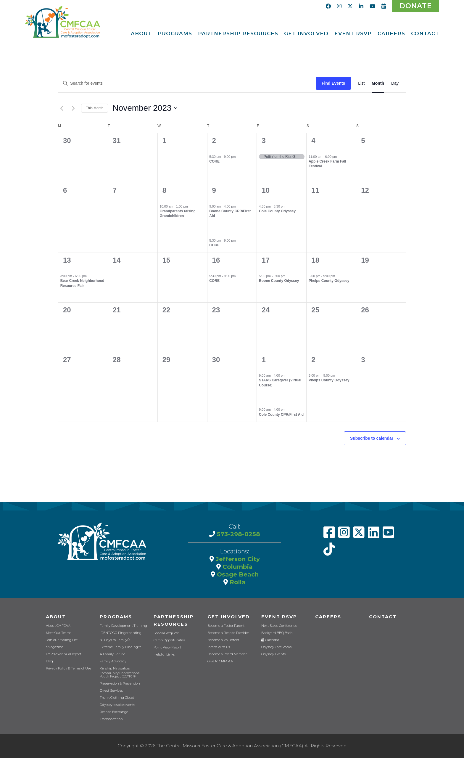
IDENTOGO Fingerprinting (120, 633)
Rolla (237, 582)
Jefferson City (237, 559)
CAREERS (328, 616)
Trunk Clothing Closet (117, 698)
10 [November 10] (266, 190)
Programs (116, 616)
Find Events (333, 83)
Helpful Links (164, 654)
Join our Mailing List (62, 640)
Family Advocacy (113, 661)
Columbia (237, 566)
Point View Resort (167, 647)
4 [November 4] (313, 140)
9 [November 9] (214, 190)
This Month (94, 108)
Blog (49, 661)
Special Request (166, 633)
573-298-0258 (237, 534)
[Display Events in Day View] (395, 83)
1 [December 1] (263, 360)
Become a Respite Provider (228, 633)
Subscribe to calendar (371, 438)
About (56, 616)
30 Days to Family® (115, 640)
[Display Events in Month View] (378, 83)
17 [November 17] (266, 260)
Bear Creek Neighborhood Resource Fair (82, 283)
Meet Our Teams (58, 633)
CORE (214, 161)
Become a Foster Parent (225, 626)
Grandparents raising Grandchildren (177, 213)
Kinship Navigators (115, 668)
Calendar (270, 640)
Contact (383, 616)
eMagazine (54, 647)
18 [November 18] (315, 260)
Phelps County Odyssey (329, 281)
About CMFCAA (58, 626)
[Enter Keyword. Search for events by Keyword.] (187, 83)
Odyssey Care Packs (276, 647)
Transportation (111, 719)
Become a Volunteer (223, 640)
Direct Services (111, 691)
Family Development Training (123, 626)
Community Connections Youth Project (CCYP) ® (119, 674)
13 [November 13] (67, 260)
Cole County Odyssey (277, 211)
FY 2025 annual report (63, 654)
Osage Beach (237, 574)
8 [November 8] (164, 190)
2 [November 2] (214, 140)
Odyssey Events (273, 654)
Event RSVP (279, 616)
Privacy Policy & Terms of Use (68, 668)
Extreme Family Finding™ (120, 647)
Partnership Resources (174, 620)
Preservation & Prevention (120, 683)
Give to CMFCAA (220, 661)
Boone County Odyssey (279, 281)
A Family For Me (112, 654)
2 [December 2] (313, 360)
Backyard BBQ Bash (277, 633)
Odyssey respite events (117, 705)
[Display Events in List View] (361, 83)
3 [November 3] (263, 140)
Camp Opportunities (169, 640)
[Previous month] (61, 108)
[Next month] (73, 108)
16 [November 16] (216, 260)
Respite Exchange (114, 712)
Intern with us (218, 647)
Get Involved (228, 616)
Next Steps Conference (279, 626)
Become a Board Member (227, 654)
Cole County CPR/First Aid (281, 414)
